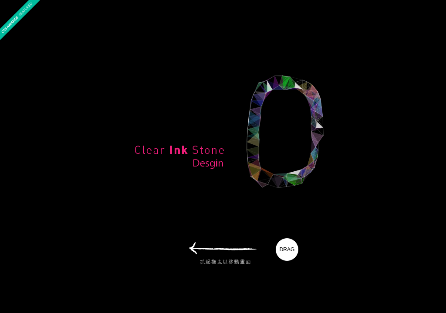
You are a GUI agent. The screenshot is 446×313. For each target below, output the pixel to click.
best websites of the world (431, 45)
